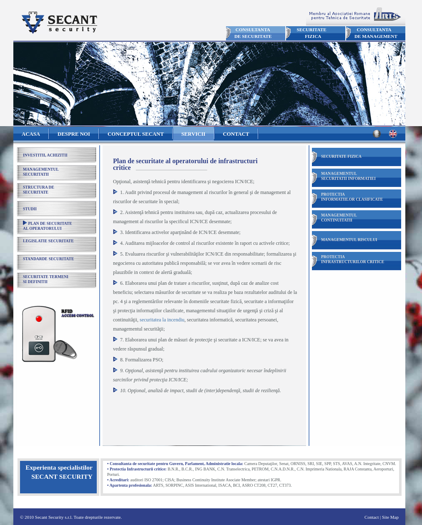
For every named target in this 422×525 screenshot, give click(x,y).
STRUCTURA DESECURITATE (38, 189)
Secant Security (58, 23)
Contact (371, 517)
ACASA (31, 134)
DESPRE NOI (74, 134)
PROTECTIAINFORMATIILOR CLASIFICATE (352, 197)
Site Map (390, 517)
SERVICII (193, 134)
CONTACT (236, 134)
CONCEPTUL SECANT (136, 134)
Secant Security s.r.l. (54, 517)
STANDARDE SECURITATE (48, 258)
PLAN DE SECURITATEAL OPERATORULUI (47, 226)
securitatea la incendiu (162, 320)
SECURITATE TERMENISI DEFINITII (45, 279)
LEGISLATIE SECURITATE (48, 241)
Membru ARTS (355, 15)
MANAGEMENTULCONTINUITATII (339, 217)
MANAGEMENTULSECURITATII (41, 172)
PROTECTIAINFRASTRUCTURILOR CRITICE (352, 259)
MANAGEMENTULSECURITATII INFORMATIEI (348, 176)
